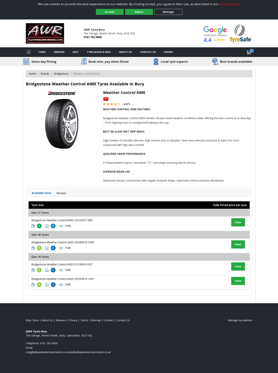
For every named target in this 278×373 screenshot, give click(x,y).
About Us (125, 52)
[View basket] (249, 52)
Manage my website (240, 320)
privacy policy (229, 4)
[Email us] (68, 352)
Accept (109, 12)
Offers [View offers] (168, 52)
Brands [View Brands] (45, 73)
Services (59, 52)
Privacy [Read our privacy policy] (73, 320)
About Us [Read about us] (47, 320)
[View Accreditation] (240, 33)
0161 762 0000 (93, 37)
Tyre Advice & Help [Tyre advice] (99, 52)
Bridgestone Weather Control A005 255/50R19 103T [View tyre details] (62, 279)
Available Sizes (41, 193)
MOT (76, 52)
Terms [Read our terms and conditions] (84, 320)
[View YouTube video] (106, 99)
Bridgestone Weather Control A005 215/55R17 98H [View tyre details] (62, 220)
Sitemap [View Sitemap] (96, 320)
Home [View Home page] (32, 73)
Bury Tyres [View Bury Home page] (32, 320)
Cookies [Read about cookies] (108, 320)
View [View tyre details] (238, 222)
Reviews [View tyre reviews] (61, 193)
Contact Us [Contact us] (148, 52)
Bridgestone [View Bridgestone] (61, 73)
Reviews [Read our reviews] (61, 320)
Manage (168, 12)
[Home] (28, 52)
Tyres (42, 52)
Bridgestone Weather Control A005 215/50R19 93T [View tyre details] (62, 264)
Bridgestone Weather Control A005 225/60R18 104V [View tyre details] (62, 242)
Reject (139, 12)
